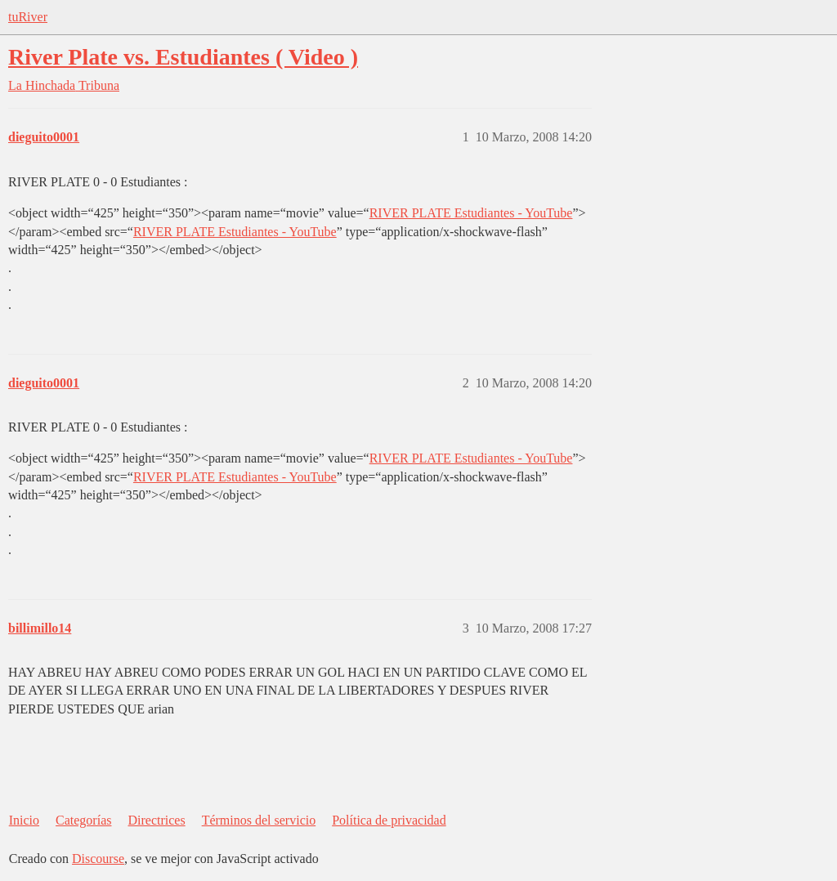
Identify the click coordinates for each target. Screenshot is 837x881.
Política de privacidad (389, 820)
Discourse (98, 858)
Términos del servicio (259, 820)
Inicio (24, 820)
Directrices (156, 820)
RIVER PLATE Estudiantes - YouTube (471, 213)
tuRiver (27, 17)
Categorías (83, 820)
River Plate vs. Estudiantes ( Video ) (183, 56)
